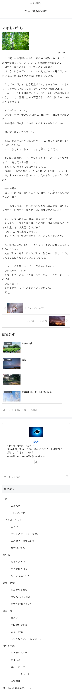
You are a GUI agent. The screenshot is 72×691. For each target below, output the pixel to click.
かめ (36, 403)
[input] (36, 437)
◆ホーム (13, 675)
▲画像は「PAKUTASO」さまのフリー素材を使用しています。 (36, 679)
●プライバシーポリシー (59, 675)
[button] (67, 437)
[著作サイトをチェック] (36, 423)
